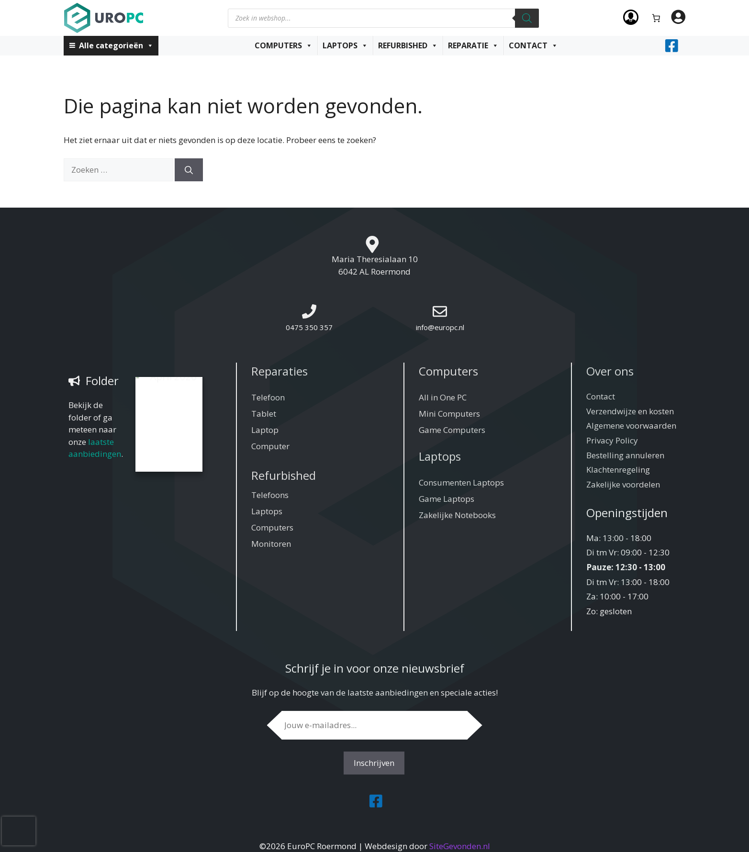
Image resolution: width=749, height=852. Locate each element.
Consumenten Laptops (461, 482)
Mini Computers (449, 413)
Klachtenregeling (618, 469)
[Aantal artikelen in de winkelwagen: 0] (656, 18)
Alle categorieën (116, 45)
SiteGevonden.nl (459, 846)
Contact (533, 45)
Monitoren (271, 543)
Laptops (345, 45)
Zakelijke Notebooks (457, 514)
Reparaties (279, 371)
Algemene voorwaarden (631, 425)
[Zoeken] (527, 18)
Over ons (610, 371)
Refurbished (408, 45)
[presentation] (18, 831)
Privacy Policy (612, 440)
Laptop (265, 429)
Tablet (263, 413)
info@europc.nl (440, 327)
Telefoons (270, 494)
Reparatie (473, 45)
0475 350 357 (309, 327)
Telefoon (268, 397)
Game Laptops (446, 498)
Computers (284, 45)
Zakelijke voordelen (623, 484)
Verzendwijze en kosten (630, 411)
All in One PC (443, 397)
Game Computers (452, 429)
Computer (270, 446)
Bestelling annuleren (625, 455)
